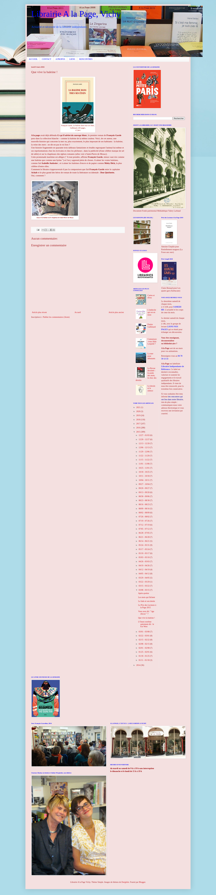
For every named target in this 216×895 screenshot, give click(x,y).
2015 (138, 432)
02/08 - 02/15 (144, 644)
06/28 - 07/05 (144, 533)
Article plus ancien (116, 312)
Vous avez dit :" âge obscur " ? (146, 612)
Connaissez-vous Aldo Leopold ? (152, 341)
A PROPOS (60, 59)
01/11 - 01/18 (144, 660)
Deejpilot (125, 882)
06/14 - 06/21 (144, 541)
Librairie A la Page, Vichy (76, 14)
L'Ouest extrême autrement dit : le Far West (146, 624)
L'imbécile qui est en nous (151, 312)
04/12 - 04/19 (144, 569)
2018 (138, 420)
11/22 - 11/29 (144, 456)
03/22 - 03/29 (144, 582)
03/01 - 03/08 (144, 632)
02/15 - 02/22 (144, 640)
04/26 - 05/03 (144, 561)
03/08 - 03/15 (144, 590)
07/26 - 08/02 (144, 517)
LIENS (72, 59)
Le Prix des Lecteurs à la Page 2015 (147, 606)
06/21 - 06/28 (144, 537)
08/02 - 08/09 (144, 513)
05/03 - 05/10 (144, 557)
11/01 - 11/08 (144, 464)
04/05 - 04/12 (144, 574)
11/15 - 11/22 (144, 460)
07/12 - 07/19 (144, 525)
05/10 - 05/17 (144, 553)
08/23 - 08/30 (144, 500)
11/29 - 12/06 (144, 452)
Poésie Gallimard (151, 325)
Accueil (78, 312)
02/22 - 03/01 (144, 636)
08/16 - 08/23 (144, 504)
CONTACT (46, 59)
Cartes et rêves (151, 296)
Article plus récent (39, 312)
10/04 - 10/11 (144, 480)
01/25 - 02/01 (144, 652)
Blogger (142, 882)
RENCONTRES (85, 59)
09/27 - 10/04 (144, 484)
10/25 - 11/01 (144, 468)
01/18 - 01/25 (144, 656)
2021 (138, 407)
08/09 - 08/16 (144, 509)
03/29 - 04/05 (144, 578)
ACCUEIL (33, 59)
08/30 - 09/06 (144, 496)
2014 (138, 665)
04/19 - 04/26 (144, 565)
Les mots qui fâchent (146, 597)
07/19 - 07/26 (144, 521)
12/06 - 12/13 (144, 447)
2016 (138, 428)
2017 (138, 424)
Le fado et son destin (146, 601)
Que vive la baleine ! (146, 618)
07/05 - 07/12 (144, 529)
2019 (138, 415)
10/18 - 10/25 (144, 472)
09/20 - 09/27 (144, 488)
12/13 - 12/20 (144, 443)
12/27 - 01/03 (144, 435)
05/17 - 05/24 (144, 549)
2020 (138, 411)
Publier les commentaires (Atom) (56, 317)
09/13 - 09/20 (144, 492)
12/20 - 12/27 (144, 439)
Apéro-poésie (143, 593)
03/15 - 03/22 (144, 586)
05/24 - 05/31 (144, 545)
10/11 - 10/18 (144, 476)
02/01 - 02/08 (144, 648)
